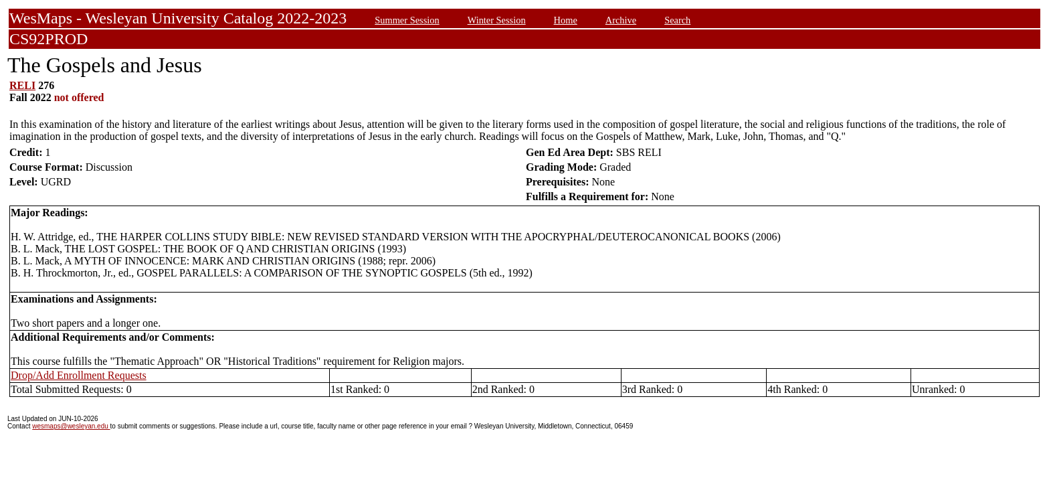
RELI (22, 85)
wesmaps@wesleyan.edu (71, 426)
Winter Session (497, 20)
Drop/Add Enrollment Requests (79, 375)
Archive (620, 20)
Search (677, 20)
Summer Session (407, 20)
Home (565, 20)
